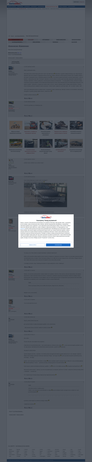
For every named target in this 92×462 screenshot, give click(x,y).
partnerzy (22, 228)
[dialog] (46, 231)
